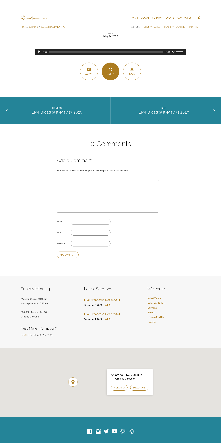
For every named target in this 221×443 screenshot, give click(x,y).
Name (60, 208)
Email (60, 218)
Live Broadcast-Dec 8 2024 (102, 286)
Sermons (157, 4)
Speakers (181, 13)
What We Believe (157, 289)
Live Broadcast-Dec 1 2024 (102, 300)
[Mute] (173, 37)
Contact (152, 308)
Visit (135, 4)
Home (24, 13)
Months (194, 13)
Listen (110, 57)
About (145, 4)
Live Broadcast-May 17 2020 (57, 98)
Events (170, 4)
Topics (147, 13)
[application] (110, 38)
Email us (25, 321)
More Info (119, 374)
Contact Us (184, 4)
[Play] (39, 37)
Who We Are (154, 284)
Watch (89, 57)
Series (158, 13)
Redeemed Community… (53, 13)
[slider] (106, 38)
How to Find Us (156, 303)
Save (132, 57)
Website (61, 229)
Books (169, 13)
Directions (139, 374)
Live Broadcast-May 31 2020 (164, 98)
